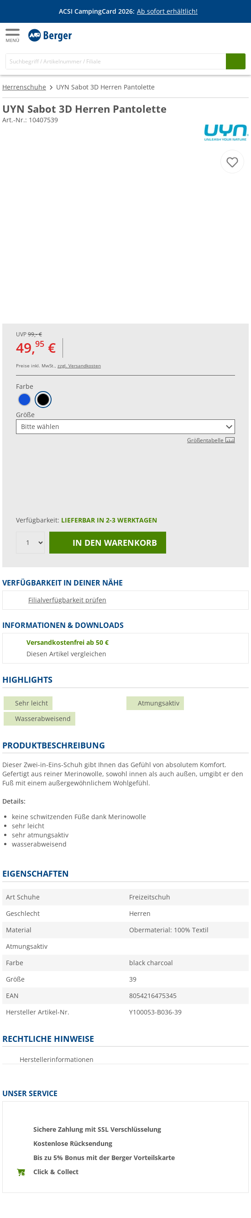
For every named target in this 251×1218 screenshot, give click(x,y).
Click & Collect (55, 1171)
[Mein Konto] (219, 34)
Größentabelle (211, 440)
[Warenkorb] (237, 34)
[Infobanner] (127, 11)
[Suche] (116, 61)
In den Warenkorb (107, 542)
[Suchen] (236, 61)
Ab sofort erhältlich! (167, 11)
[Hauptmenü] (13, 35)
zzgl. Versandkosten (79, 365)
